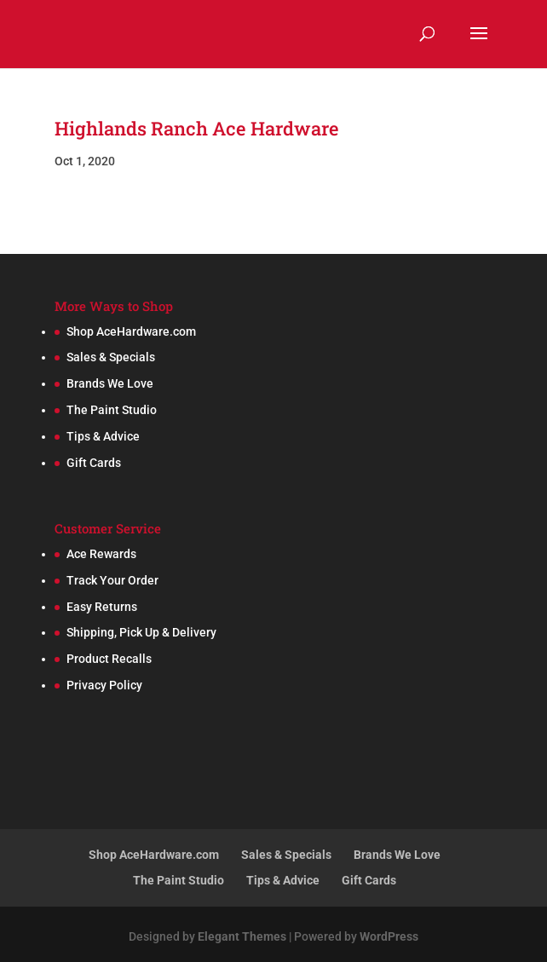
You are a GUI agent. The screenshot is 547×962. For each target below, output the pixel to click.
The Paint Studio (111, 410)
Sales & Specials (110, 357)
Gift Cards (93, 462)
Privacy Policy (104, 685)
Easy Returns (101, 606)
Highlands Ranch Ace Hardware (197, 128)
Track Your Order (112, 580)
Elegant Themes (242, 936)
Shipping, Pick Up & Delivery (141, 632)
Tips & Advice (103, 436)
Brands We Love (109, 383)
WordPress (389, 936)
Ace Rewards (101, 554)
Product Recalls (109, 658)
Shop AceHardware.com (131, 331)
